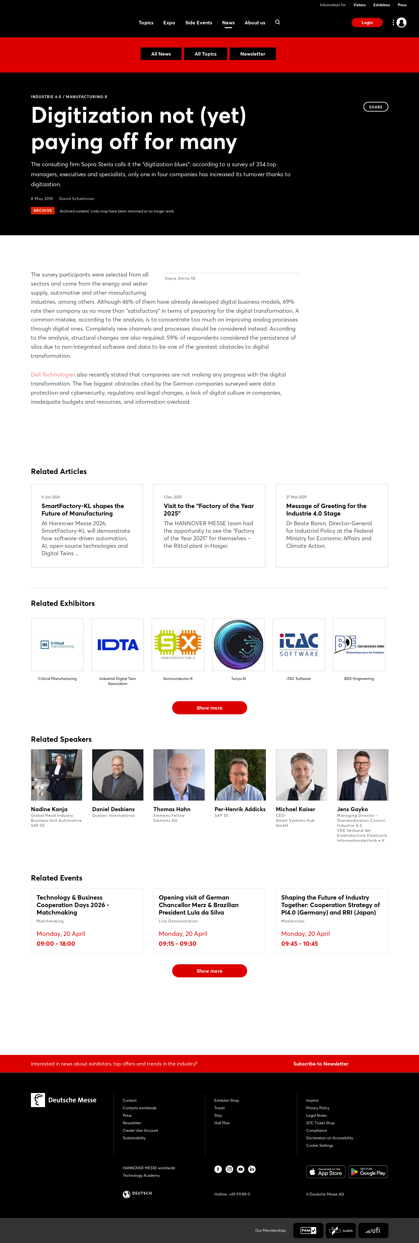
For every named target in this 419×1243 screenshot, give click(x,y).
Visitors (359, 4)
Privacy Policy (317, 1108)
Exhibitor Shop (226, 1100)
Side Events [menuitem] (198, 22)
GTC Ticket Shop (320, 1123)
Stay (218, 1115)
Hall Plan (222, 1123)
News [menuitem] (228, 22)
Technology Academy (141, 1175)
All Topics (206, 54)
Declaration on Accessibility (329, 1138)
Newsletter (252, 54)
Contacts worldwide (140, 1108)
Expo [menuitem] (169, 22)
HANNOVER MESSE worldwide (149, 1168)
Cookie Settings (319, 1145)
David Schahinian (76, 198)
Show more (209, 753)
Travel (219, 1108)
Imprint (312, 1100)
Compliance (316, 1130)
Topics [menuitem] (146, 22)
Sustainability (134, 1138)
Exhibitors (381, 4)
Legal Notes (316, 1115)
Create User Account (140, 1130)
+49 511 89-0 (239, 1194)
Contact (130, 1100)
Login (367, 22)
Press (402, 4)
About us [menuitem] (255, 22)
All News (161, 54)
